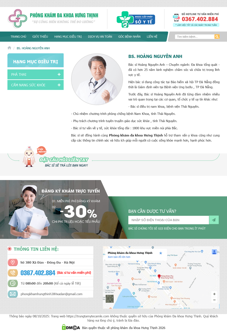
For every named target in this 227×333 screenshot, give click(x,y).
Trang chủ (18, 36)
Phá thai (18, 74)
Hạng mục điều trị (68, 36)
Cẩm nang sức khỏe (28, 85)
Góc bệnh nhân (129, 36)
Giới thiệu (40, 36)
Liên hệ (152, 36)
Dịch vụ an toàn (100, 36)
